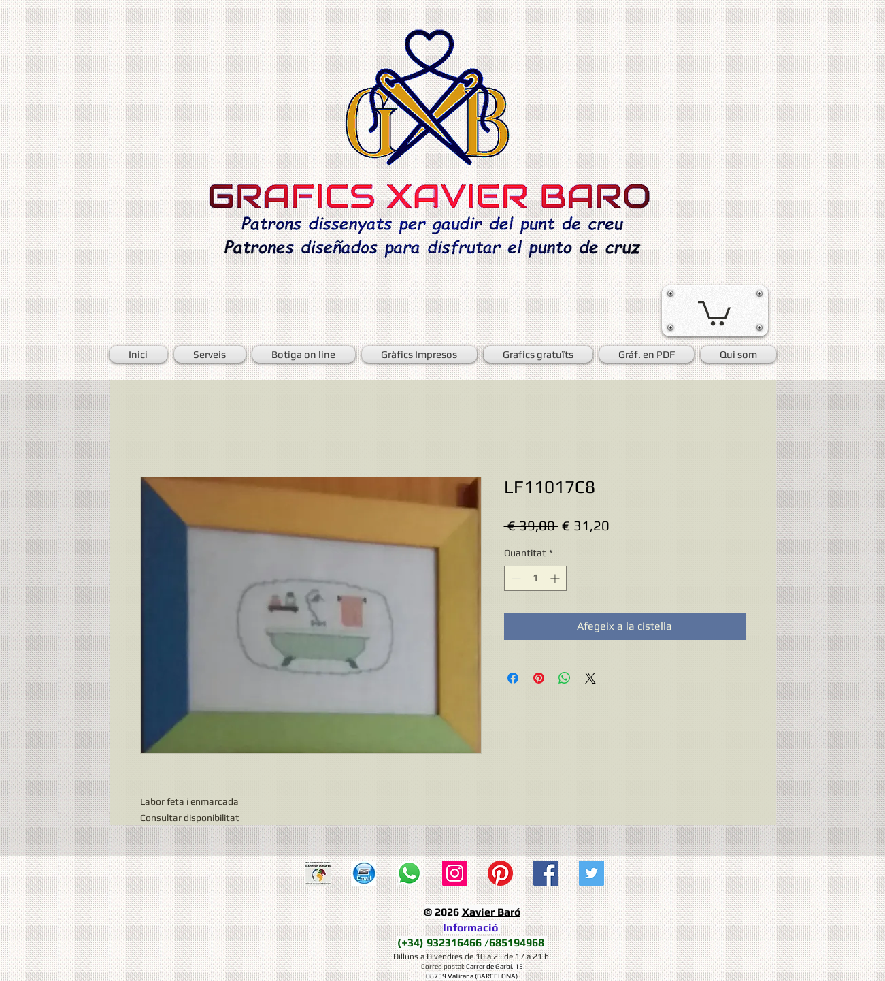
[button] (714, 311)
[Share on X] (590, 678)
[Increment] (556, 578)
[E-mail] (363, 873)
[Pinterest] (500, 873)
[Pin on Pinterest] (539, 678)
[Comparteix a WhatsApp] (564, 678)
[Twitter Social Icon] (591, 873)
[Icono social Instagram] (454, 873)
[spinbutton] (535, 578)
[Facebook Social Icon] (545, 873)
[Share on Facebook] (513, 678)
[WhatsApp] (409, 873)
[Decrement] (514, 578)
